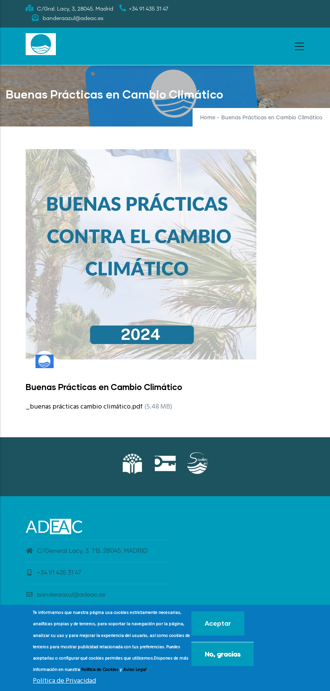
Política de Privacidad (64, 683)
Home (207, 117)
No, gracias (223, 657)
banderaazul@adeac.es (65, 595)
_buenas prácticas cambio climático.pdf (84, 406)
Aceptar (218, 626)
